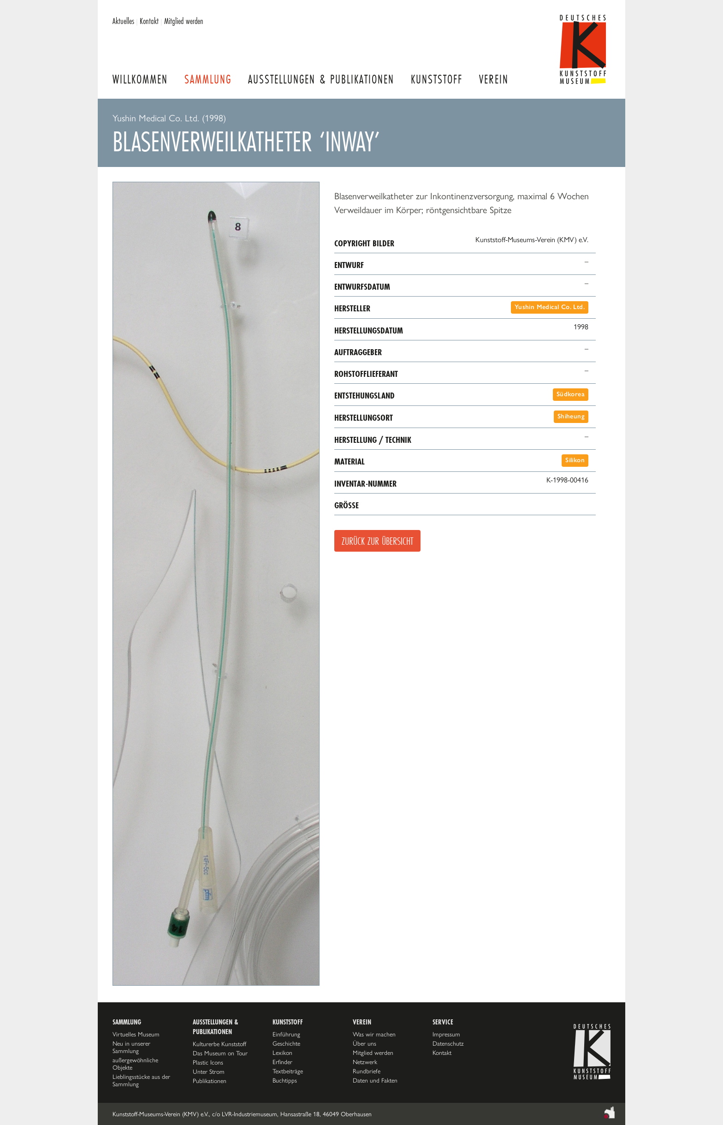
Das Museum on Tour (220, 1053)
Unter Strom (209, 1071)
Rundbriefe (366, 1071)
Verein (494, 79)
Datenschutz (448, 1043)
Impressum (446, 1034)
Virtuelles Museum (136, 1034)
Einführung (286, 1034)
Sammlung (207, 79)
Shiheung (571, 416)
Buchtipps (285, 1080)
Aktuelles (123, 21)
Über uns (364, 1043)
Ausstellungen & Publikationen (321, 79)
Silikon (575, 460)
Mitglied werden (183, 21)
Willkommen (140, 79)
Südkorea (571, 394)
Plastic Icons (208, 1062)
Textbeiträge (288, 1071)
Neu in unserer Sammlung (131, 1047)
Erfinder (282, 1061)
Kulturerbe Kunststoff (219, 1044)
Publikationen (209, 1080)
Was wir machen (374, 1034)
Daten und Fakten (375, 1080)
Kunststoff (436, 79)
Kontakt (149, 21)
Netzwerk (365, 1061)
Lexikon (282, 1052)
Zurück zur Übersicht (377, 541)
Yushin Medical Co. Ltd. (550, 307)
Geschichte (286, 1043)
